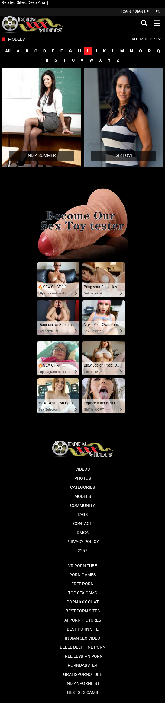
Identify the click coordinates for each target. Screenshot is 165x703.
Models (82, 496)
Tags (82, 514)
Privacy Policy (82, 541)
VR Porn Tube (82, 565)
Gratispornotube (82, 674)
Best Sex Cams (82, 692)
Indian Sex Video (82, 638)
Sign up (142, 12)
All (8, 51)
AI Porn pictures (82, 620)
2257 (82, 550)
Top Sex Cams (82, 592)
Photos (82, 478)
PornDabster (82, 665)
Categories (82, 487)
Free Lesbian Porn (83, 656)
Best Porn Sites (83, 611)
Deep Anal (37, 2)
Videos (82, 469)
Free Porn (82, 583)
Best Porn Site (83, 629)
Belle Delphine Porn (82, 647)
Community (82, 505)
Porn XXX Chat (82, 602)
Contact (82, 523)
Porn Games (82, 574)
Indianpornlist (82, 683)
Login (126, 12)
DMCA (83, 532)
